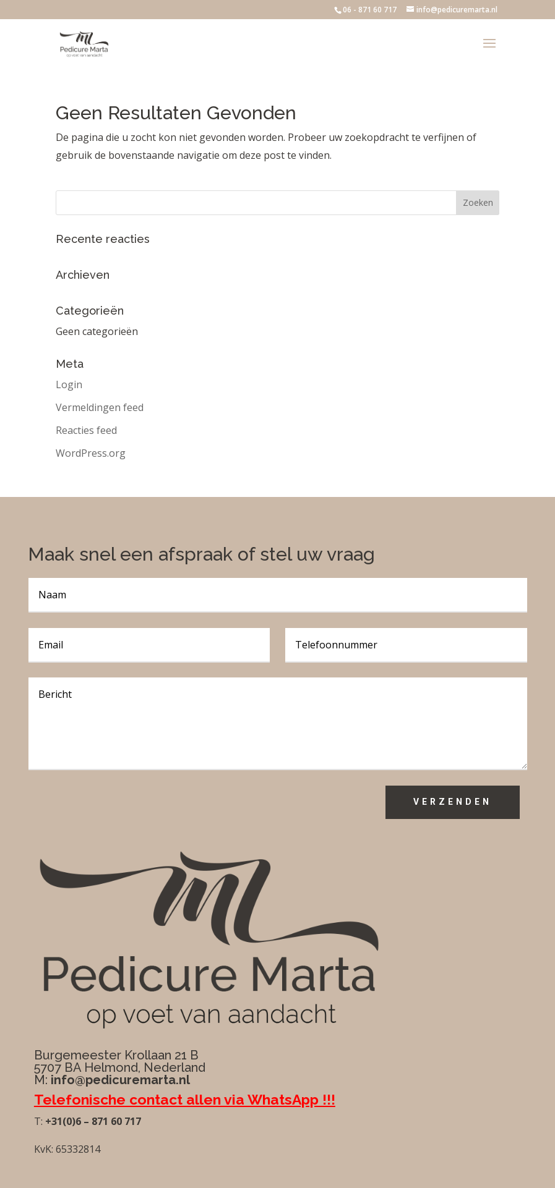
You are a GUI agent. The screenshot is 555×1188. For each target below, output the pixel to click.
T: (38, 1121)
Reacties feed (86, 430)
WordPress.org (91, 453)
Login (69, 384)
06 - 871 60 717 (370, 9)
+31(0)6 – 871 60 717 (92, 1121)
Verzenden (452, 802)
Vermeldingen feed (100, 407)
